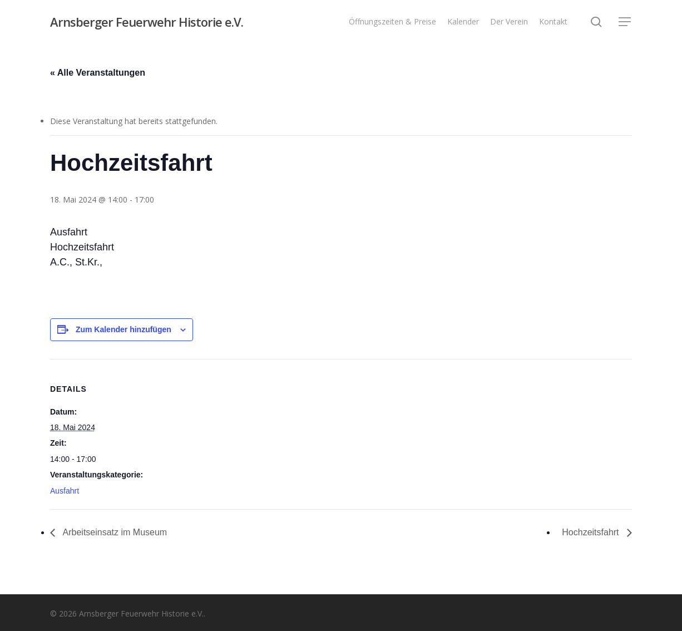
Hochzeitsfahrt (591, 532)
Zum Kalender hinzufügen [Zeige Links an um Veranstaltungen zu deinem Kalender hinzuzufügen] (123, 329)
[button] (625, 22)
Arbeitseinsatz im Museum (114, 532)
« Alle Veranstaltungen (97, 72)
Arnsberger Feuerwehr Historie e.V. (146, 22)
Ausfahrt (64, 490)
